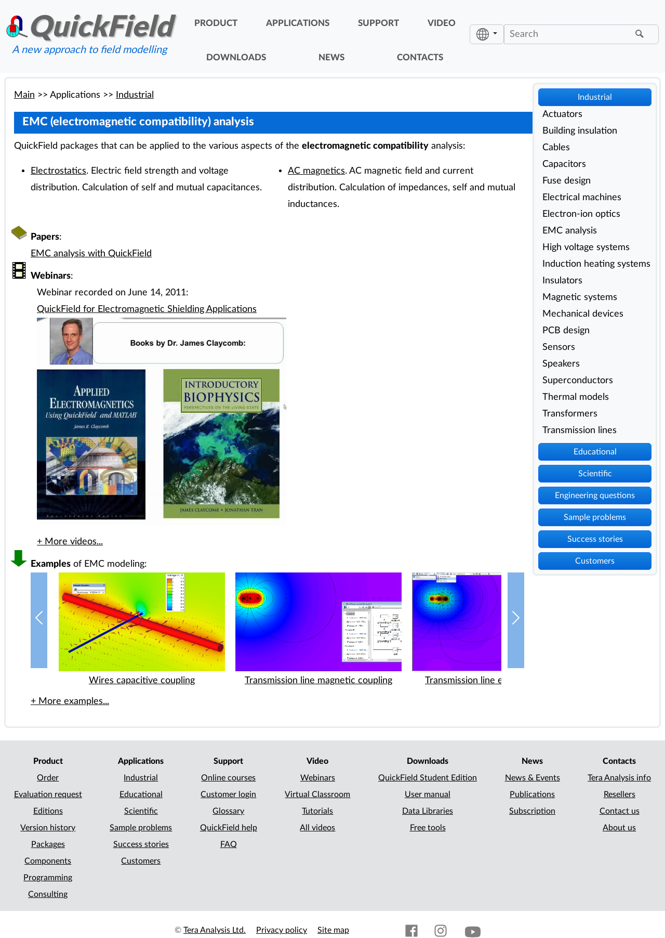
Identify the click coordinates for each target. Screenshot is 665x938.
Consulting (48, 894)
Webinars (317, 778)
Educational (595, 452)
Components (47, 861)
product (215, 23)
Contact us (620, 811)
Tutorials (317, 811)
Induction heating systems (596, 264)
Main (24, 95)
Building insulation (579, 131)
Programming (47, 878)
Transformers (569, 414)
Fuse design (566, 181)
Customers (595, 561)
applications (297, 23)
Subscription (532, 811)
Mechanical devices (582, 314)
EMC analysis (569, 231)
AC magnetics (316, 171)
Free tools (428, 828)
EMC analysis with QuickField (91, 253)
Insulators (562, 280)
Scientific (595, 474)
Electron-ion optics (581, 214)
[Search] (568, 34)
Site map (333, 930)
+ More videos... (70, 541)
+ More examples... (70, 701)
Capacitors (564, 164)
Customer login (228, 794)
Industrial (595, 97)
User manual (427, 794)
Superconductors (577, 380)
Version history (47, 828)
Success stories (595, 539)
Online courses (228, 778)
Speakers (561, 364)
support (378, 23)
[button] (39, 620)
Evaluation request (48, 794)
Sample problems (595, 517)
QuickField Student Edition (427, 778)
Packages (48, 844)
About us (619, 828)
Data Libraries (427, 811)
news (331, 58)
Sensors (558, 347)
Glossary (228, 811)
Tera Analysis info (619, 778)
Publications (532, 794)
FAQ (228, 844)
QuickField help (228, 828)
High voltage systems (586, 247)
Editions (48, 811)
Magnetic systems (579, 297)
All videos (317, 828)
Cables (556, 147)
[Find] (641, 34)
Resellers (619, 794)
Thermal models (575, 397)
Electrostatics (58, 171)
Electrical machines (581, 197)
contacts (420, 58)
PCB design (566, 330)
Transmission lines (579, 430)
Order (48, 778)
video (442, 23)
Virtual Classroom (317, 794)
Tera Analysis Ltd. (214, 930)
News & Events (532, 778)
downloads (236, 58)
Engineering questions (595, 495)
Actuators (562, 114)
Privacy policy (281, 930)
